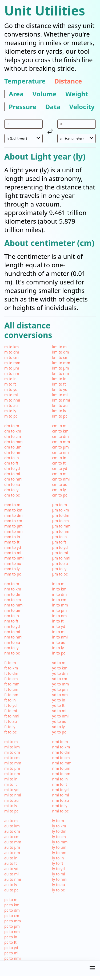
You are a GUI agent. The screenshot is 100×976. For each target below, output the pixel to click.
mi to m (11, 741)
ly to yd (58, 868)
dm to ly (11, 489)
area (16, 94)
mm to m (12, 504)
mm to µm (13, 526)
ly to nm (59, 852)
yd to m (59, 662)
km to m (59, 346)
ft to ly (9, 726)
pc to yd (11, 947)
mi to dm (12, 752)
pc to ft (10, 942)
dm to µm (12, 447)
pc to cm (11, 915)
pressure (23, 106)
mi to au (11, 800)
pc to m (10, 899)
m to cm (11, 357)
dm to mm (13, 441)
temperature (25, 81)
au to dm (12, 831)
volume (45, 94)
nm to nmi (13, 637)
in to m (58, 583)
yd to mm (60, 684)
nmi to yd (60, 789)
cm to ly (59, 489)
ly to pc (58, 889)
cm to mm (61, 441)
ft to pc (10, 732)
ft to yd (10, 705)
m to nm (11, 373)
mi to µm (12, 768)
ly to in (58, 857)
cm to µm (60, 447)
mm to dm (13, 515)
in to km (59, 589)
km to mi (60, 394)
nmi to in (60, 778)
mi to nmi (12, 795)
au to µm (12, 847)
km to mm (61, 362)
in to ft (58, 621)
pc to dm (12, 910)
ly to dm (59, 831)
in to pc (58, 653)
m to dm (11, 352)
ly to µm (59, 847)
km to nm (60, 373)
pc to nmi (12, 958)
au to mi (11, 873)
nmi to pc (60, 811)
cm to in (59, 457)
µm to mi (60, 552)
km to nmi (61, 400)
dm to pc (12, 495)
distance (68, 81)
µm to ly (59, 568)
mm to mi (12, 552)
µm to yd (60, 547)
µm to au (60, 563)
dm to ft (11, 463)
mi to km (12, 746)
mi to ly (10, 805)
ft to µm (11, 689)
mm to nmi (13, 558)
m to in (10, 378)
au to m (11, 820)
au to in (11, 857)
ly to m (58, 820)
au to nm (12, 852)
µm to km (60, 510)
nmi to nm (61, 773)
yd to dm (60, 673)
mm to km (13, 510)
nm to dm (12, 594)
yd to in (58, 700)
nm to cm (12, 599)
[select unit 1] (23, 138)
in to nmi (60, 637)
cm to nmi (61, 479)
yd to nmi (60, 716)
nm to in (11, 615)
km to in (59, 378)
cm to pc (59, 495)
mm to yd (12, 547)
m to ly (10, 410)
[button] (50, 968)
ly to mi (58, 873)
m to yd (11, 389)
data (53, 106)
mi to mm (12, 762)
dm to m (11, 425)
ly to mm (60, 841)
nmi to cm (61, 757)
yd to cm (59, 678)
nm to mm (13, 605)
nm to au (12, 642)
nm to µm (12, 610)
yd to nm (60, 694)
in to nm (59, 615)
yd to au (59, 721)
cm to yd (59, 468)
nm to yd (12, 626)
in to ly (58, 647)
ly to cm (59, 836)
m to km (11, 346)
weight (76, 94)
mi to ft (10, 784)
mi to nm (12, 773)
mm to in (12, 536)
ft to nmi (11, 716)
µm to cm (60, 520)
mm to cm (13, 520)
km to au (60, 405)
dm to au (12, 484)
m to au (11, 405)
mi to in (11, 778)
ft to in (10, 700)
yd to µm (60, 689)
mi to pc (11, 811)
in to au (59, 642)
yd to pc (59, 732)
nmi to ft (59, 784)
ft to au (10, 721)
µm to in (59, 536)
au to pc (11, 889)
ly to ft (57, 863)
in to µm (59, 610)
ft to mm (11, 684)
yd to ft (58, 705)
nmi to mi (60, 795)
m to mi (11, 394)
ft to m (10, 662)
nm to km (12, 589)
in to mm (60, 605)
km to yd (59, 389)
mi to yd (11, 789)
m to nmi (12, 400)
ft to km (11, 667)
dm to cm (12, 436)
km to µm (60, 368)
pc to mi (11, 952)
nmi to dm (61, 752)
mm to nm (13, 531)
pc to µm (12, 926)
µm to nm (60, 531)
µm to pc (60, 574)
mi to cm (11, 757)
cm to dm (60, 436)
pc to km (11, 904)
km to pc (59, 416)
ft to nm (11, 694)
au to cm (11, 836)
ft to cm (11, 678)
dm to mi (12, 473)
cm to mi (59, 473)
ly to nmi (59, 879)
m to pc (10, 416)
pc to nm (12, 931)
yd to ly (58, 726)
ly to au (58, 884)
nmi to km (61, 746)
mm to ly (12, 568)
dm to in (11, 457)
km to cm (60, 357)
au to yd (11, 868)
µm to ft (59, 542)
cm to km (60, 431)
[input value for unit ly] (23, 124)
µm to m (59, 504)
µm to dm (60, 515)
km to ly (59, 410)
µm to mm (61, 526)
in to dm (59, 594)
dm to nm (12, 452)
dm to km (12, 431)
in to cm (59, 599)
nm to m (11, 583)
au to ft (10, 863)
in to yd (58, 626)
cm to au (59, 484)
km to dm (60, 352)
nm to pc (12, 653)
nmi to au (60, 800)
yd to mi (59, 710)
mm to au (12, 563)
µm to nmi (61, 558)
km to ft (59, 384)
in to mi (59, 631)
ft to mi (10, 710)
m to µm (11, 368)
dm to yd (12, 468)
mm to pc (12, 574)
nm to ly (11, 647)
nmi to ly (59, 805)
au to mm (12, 841)
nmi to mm (61, 762)
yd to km (59, 667)
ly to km (59, 825)
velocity (82, 106)
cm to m (59, 425)
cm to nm (60, 452)
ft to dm (11, 673)
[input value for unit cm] (76, 124)
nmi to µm (61, 768)
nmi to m (60, 741)
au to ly (10, 884)
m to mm (12, 362)
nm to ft (11, 621)
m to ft (10, 384)
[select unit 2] (76, 138)
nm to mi (12, 631)
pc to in (10, 936)
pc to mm (12, 920)
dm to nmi (13, 479)
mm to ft (11, 542)
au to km (12, 825)
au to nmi (12, 879)
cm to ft (59, 463)
